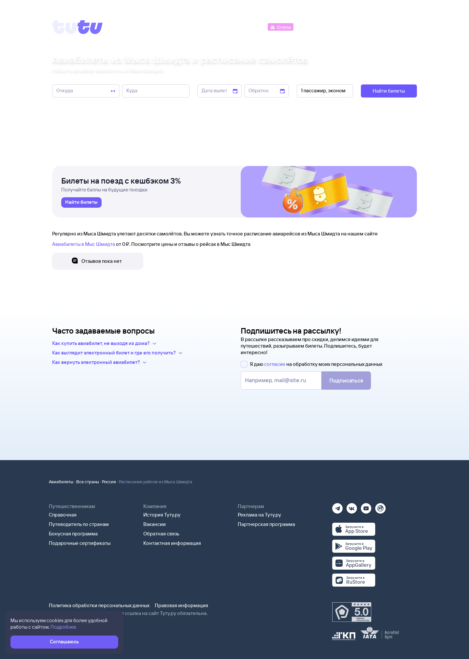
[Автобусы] (252, 26)
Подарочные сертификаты (79, 543)
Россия (109, 481)
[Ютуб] (366, 506)
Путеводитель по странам (79, 524)
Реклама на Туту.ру (259, 515)
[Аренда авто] (368, 26)
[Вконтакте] (352, 506)
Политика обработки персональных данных (99, 605)
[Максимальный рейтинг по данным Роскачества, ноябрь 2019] (351, 612)
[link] (81, 202)
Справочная (63, 515)
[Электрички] (310, 26)
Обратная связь (161, 534)
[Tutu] (77, 27)
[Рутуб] (380, 506)
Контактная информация (172, 543)
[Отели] (280, 26)
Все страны (87, 481)
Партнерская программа (266, 524)
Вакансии (154, 524)
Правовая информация (181, 605)
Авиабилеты (61, 481)
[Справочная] (403, 26)
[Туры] (339, 26)
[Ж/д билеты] (218, 26)
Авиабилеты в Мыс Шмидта (83, 244)
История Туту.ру (161, 515)
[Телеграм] (337, 506)
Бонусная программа (73, 534)
